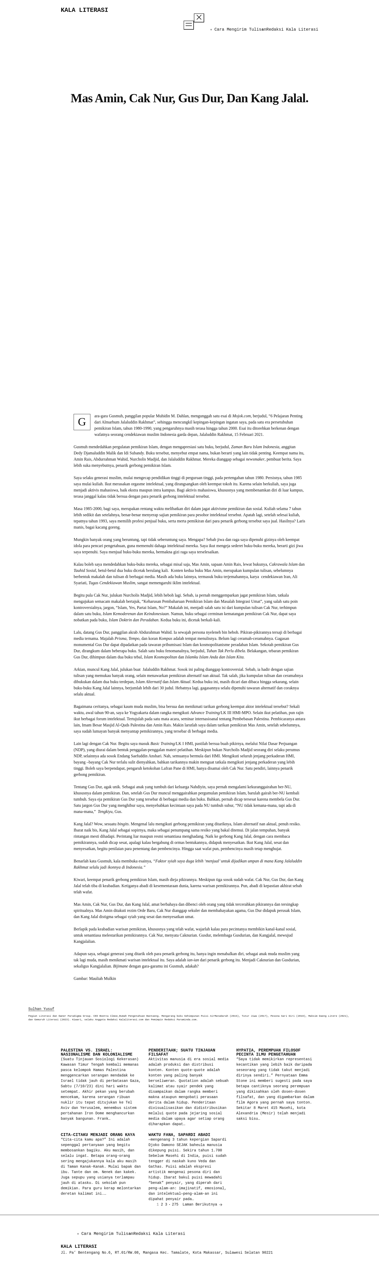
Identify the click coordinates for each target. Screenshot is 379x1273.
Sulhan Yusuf (41, 1009)
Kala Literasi (84, 10)
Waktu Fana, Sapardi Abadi (179, 1135)
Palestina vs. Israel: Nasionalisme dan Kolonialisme (96, 1052)
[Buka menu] (189, 25)
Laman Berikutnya (202, 1204)
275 (175, 1204)
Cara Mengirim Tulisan (240, 29)
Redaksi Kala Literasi (292, 29)
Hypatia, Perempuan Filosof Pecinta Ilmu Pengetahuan (268, 1052)
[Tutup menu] (199, 17)
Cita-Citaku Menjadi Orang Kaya (98, 1135)
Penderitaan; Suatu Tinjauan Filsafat (182, 1052)
